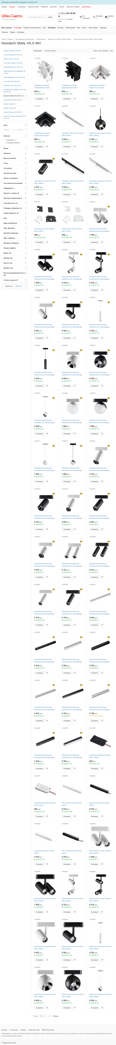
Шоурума (23, 2)
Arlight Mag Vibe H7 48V (13, 67)
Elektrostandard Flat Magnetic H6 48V (14, 72)
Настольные (93, 28)
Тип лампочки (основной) (13, 183)
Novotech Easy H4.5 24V (13, 112)
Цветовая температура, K (13, 198)
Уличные (5, 32)
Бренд (6, 148)
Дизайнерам (86, 7)
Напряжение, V (9, 188)
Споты (84, 28)
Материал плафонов (11, 243)
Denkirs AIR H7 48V (11, 59)
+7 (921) (66, 13)
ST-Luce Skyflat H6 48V (13, 55)
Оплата (61, 7)
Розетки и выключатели (32, 28)
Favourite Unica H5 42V (12, 85)
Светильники (70, 28)
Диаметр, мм (8, 268)
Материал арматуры (11, 233)
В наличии (11, 140)
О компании (21, 7)
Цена (5, 125)
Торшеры (103, 28)
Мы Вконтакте (48, 1030)
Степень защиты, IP (11, 280)
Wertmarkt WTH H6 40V (13, 100)
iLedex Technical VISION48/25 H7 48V (15, 117)
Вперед (55, 1016)
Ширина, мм (8, 258)
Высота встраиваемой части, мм (14, 274)
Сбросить (18, 286)
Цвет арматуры (9, 228)
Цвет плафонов (9, 238)
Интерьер (20, 32)
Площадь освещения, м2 (13, 208)
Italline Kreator (9, 104)
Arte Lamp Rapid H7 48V (13, 63)
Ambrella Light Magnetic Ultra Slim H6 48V (15, 91)
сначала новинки (50, 51)
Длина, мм (7, 253)
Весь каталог (7, 28)
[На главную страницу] (13, 16)
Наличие (7, 136)
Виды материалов (10, 223)
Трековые (52, 28)
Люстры (60, 28)
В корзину (39, 99)
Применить (9, 286)
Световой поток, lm (11, 203)
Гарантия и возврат (73, 7)
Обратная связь (33, 7)
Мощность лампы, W (11, 193)
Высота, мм (8, 263)
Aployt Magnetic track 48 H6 (14, 77)
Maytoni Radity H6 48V (12, 51)
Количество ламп (10, 173)
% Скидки (18, 28)
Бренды (4, 7)
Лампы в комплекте (11, 178)
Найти (50, 17)
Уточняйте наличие (13, 143)
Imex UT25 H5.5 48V (11, 81)
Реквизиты (44, 7)
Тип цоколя (8, 168)
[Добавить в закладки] (47, 98)
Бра (78, 28)
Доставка (54, 7)
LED (44, 28)
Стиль (6, 163)
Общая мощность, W (11, 213)
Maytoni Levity (10, 108)
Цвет (5, 218)
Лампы (12, 32)
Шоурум (12, 7)
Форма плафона (10, 248)
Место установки (10, 158)
